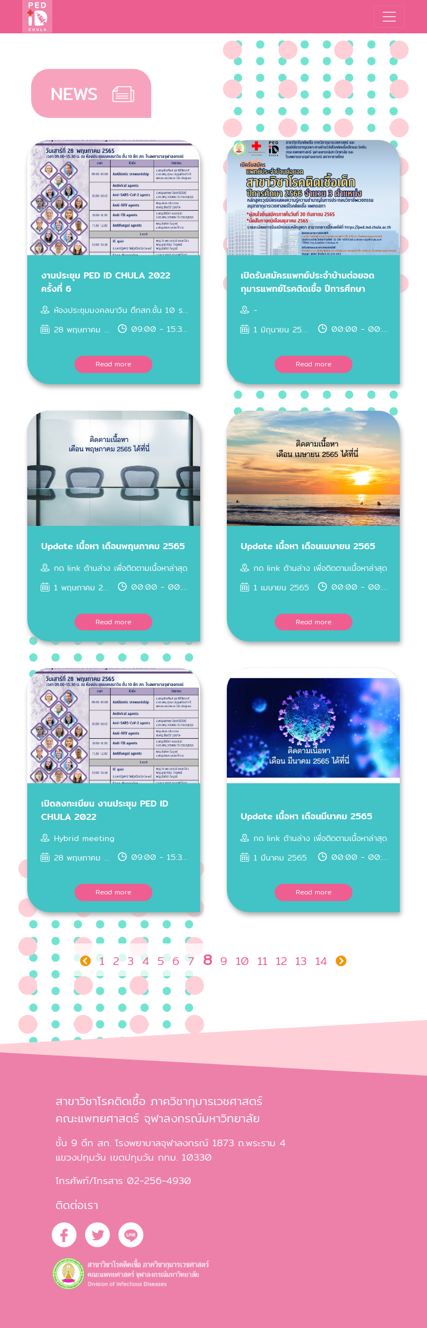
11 (262, 960)
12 (281, 960)
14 (321, 960)
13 (301, 960)
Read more (113, 364)
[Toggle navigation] (389, 17)
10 (242, 960)
